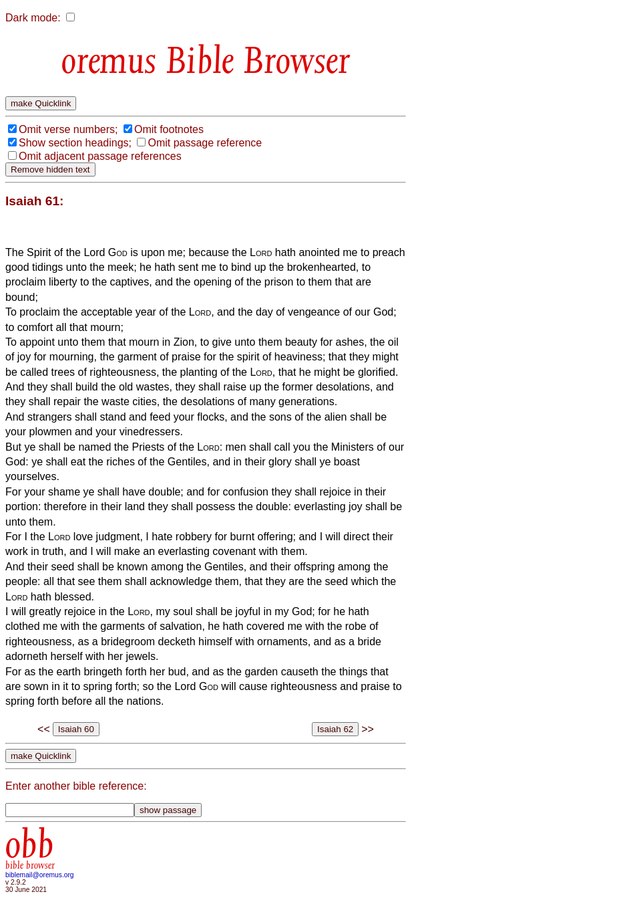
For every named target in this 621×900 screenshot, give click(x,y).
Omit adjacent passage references (100, 156)
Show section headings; (75, 142)
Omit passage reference (205, 142)
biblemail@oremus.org (39, 875)
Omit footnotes (169, 129)
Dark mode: (33, 17)
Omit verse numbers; (68, 129)
